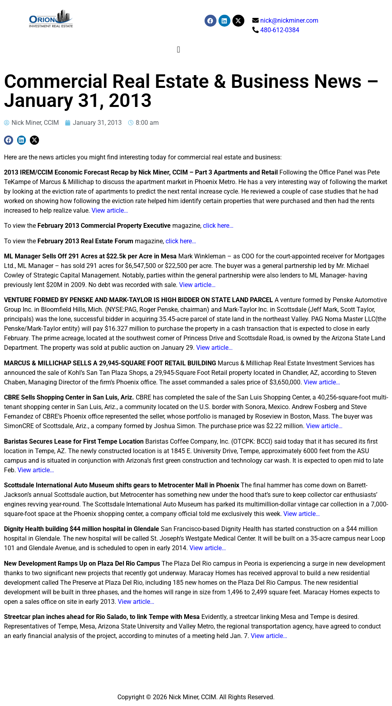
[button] (178, 49)
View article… (110, 210)
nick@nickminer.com (289, 20)
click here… (218, 225)
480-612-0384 (279, 30)
